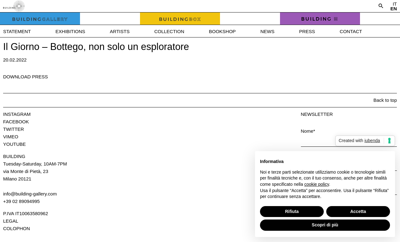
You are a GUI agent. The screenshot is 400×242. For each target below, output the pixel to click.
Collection (169, 31)
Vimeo (10, 136)
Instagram (17, 114)
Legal (10, 221)
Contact (351, 31)
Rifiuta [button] (292, 211)
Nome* (308, 131)
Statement (17, 31)
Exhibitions (70, 31)
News (267, 31)
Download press (25, 76)
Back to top (385, 100)
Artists (120, 31)
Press (307, 31)
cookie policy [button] (316, 184)
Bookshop (222, 31)
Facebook (16, 121)
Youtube (14, 144)
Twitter (13, 129)
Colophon (16, 228)
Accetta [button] (358, 211)
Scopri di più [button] (325, 224)
